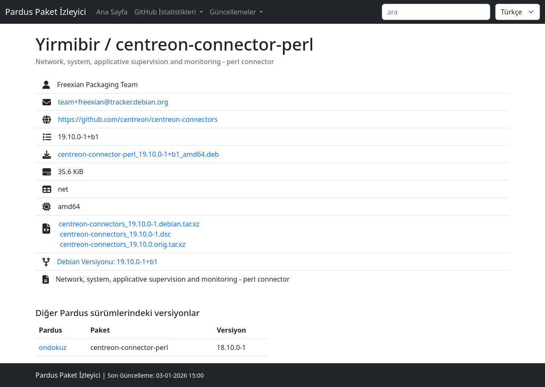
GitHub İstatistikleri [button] (166, 12)
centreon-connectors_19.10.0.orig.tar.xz (122, 244)
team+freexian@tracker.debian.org (113, 102)
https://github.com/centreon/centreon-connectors (137, 119)
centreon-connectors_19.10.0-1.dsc (115, 234)
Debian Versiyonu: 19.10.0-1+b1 (107, 261)
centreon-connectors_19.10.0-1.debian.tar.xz (129, 224)
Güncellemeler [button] (234, 12)
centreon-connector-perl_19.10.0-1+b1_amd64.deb (138, 154)
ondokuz (53, 347)
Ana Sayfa (112, 12)
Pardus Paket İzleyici (45, 11)
